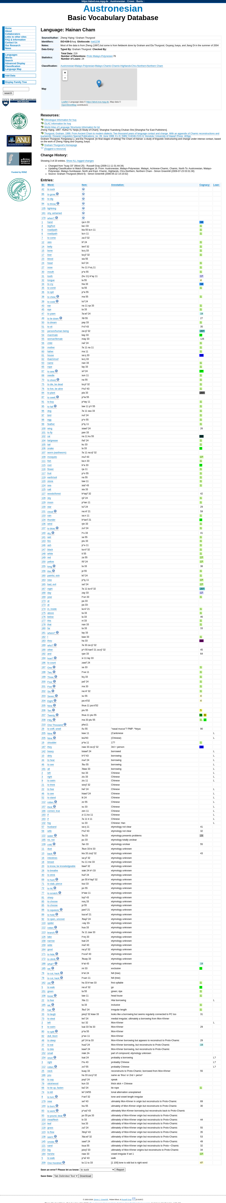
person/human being (58, 331)
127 (43, 493)
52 (43, 797)
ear (49, 305)
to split (50, 1031)
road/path (52, 229)
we (49, 968)
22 (43, 789)
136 (43, 524)
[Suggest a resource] (55, 148)
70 (43, 379)
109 (43, 457)
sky (49, 498)
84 (43, 392)
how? (50, 658)
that (49, 624)
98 (43, 419)
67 (43, 371)
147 (43, 549)
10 (43, 755)
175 (43, 613)
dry (49, 533)
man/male (52, 335)
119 (43, 477)
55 (43, 339)
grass (50, 1127)
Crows (130, 1)
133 (43, 515)
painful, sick (53, 575)
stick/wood (52, 1083)
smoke (50, 1142)
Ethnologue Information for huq (60, 120)
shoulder (51, 742)
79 (43, 1083)
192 (43, 653)
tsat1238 (95, 41)
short (50, 1058)
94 (43, 203)
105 (43, 444)
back (49, 853)
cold (49, 844)
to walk (51, 987)
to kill (50, 1092)
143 (43, 541)
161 (43, 213)
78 (43, 973)
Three (50, 677)
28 (43, 870)
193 (43, 814)
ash (49, 545)
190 (43, 649)
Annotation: (117, 185)
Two (49, 672)
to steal (51, 1018)
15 (43, 250)
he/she (51, 1154)
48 (43, 1040)
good (50, 949)
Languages (11, 54)
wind (49, 524)
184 (43, 1154)
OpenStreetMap (68, 105)
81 (43, 897)
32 (43, 280)
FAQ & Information (15, 39)
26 (43, 1009)
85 (43, 901)
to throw (51, 204)
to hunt (51, 880)
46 (43, 764)
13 (43, 853)
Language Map (13, 69)
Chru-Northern (138, 66)
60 (43, 351)
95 (43, 406)
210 (43, 724)
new (49, 580)
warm (50, 1137)
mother (51, 347)
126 (43, 937)
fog (49, 823)
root (49, 465)
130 (43, 507)
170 (43, 218)
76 (43, 388)
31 (43, 276)
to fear (50, 789)
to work (51, 1111)
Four (49, 682)
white (50, 553)
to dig (50, 199)
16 (43, 858)
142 (43, 751)
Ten (49, 710)
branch (51, 932)
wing (49, 428)
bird (49, 415)
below (50, 617)
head (50, 263)
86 (43, 194)
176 (43, 617)
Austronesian (117, 1)
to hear (51, 760)
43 (43, 305)
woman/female (55, 339)
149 (43, 557)
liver (49, 255)
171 (43, 954)
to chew (51, 297)
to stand (51, 797)
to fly (49, 432)
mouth (50, 272)
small (50, 1053)
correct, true (53, 811)
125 (43, 489)
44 (43, 760)
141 (43, 537)
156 (43, 571)
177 (43, 620)
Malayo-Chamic (103, 66)
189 (43, 645)
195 (43, 839)
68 (43, 375)
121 (43, 1145)
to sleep (51, 1040)
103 (43, 1119)
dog (49, 411)
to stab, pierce (54, 883)
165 (43, 584)
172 (43, 959)
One (49, 667)
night (49, 588)
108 (43, 995)
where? (51, 633)
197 (43, 667)
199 (43, 677)
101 (43, 432)
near (49, 1101)
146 (43, 545)
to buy (50, 401)
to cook (51, 302)
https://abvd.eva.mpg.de (95, 1)
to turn (50, 1097)
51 (43, 326)
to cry (50, 284)
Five (49, 686)
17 (43, 255)
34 (43, 284)
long (49, 566)
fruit (49, 473)
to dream (52, 322)
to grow (51, 194)
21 (43, 784)
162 (43, 982)
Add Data (10, 75)
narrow (51, 941)
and (49, 653)
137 (43, 528)
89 (43, 914)
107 (43, 452)
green (50, 991)
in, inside (52, 609)
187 (43, 747)
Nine (49, 706)
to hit (49, 888)
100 (43, 428)
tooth (50, 276)
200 (43, 681)
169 (43, 597)
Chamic (116, 66)
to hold (51, 915)
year (49, 597)
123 (43, 1132)
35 (43, 288)
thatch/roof (52, 359)
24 (43, 263)
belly (49, 246)
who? (50, 645)
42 (43, 189)
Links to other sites (15, 37)
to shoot (51, 380)
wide (49, 945)
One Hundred (54, 1163)
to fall (50, 406)
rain (49, 515)
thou (49, 640)
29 (43, 728)
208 (43, 720)
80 (43, 1031)
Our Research (12, 45)
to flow (50, 1132)
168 (43, 592)
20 (43, 866)
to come (51, 238)
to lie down (53, 318)
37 (43, 1044)
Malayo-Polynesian (84, 66)
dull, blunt (52, 1036)
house (50, 355)
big (49, 1150)
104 (43, 440)
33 (43, 1014)
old (49, 983)
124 (43, 485)
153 (43, 1150)
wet (49, 537)
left (49, 773)
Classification (12, 66)
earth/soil (52, 477)
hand (50, 222)
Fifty (49, 720)
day (49, 592)
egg (49, 419)
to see (50, 764)
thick (49, 807)
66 (43, 1087)
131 (43, 511)
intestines (52, 858)
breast (50, 862)
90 (43, 199)
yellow (50, 561)
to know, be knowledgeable (61, 866)
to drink (51, 875)
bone (50, 250)
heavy (50, 751)
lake (49, 937)
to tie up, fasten (55, 1087)
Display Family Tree (16, 82)
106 (43, 448)
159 (43, 945)
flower (50, 469)
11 (43, 848)
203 (43, 696)
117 (43, 473)
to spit (50, 292)
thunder (51, 519)
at (48, 601)
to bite (50, 1049)
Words (8, 57)
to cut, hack (53, 973)
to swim (51, 780)
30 (43, 272)
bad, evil (51, 584)
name (50, 363)
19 (43, 742)
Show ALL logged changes (80, 161)
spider (50, 923)
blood (50, 259)
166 (43, 811)
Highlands (125, 66)
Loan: (216, 185)
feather (51, 424)
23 (43, 259)
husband (51, 826)
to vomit (51, 288)
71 (43, 883)
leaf (49, 1123)
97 (43, 415)
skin (49, 242)
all (48, 769)
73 (43, 1018)
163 (43, 580)
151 (43, 991)
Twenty (51, 715)
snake (50, 448)
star (49, 507)
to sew (50, 371)
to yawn (51, 313)
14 (43, 246)
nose (49, 267)
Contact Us (11, 42)
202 (43, 691)
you (49, 1075)
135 (43, 208)
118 (43, 1127)
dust (49, 848)
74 (43, 1092)
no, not (51, 839)
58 (43, 831)
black (50, 549)
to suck (51, 189)
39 (43, 301)
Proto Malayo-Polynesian (100, 56)
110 (43, 923)
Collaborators (12, 34)
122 (43, 835)
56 (43, 343)
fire (49, 541)
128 (43, 498)
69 (43, 879)
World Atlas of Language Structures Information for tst (72, 127)
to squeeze (53, 910)
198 (43, 672)
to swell (51, 397)
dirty (49, 755)
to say (50, 1079)
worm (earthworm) (56, 452)
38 (43, 296)
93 (43, 1115)
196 (43, 662)
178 (43, 624)
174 (43, 609)
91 (43, 401)
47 (43, 313)
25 (43, 1071)
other (50, 649)
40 (43, 875)
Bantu (139, 1)
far (48, 628)
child (49, 343)
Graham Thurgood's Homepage (60, 145)
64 (43, 1079)
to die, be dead (55, 384)
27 (43, 267)
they (49, 747)
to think (51, 784)
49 (43, 318)
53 (43, 331)
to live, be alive (55, 388)
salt (49, 489)
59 (43, 347)
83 (43, 1110)
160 (43, 575)
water (50, 836)
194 (43, 658)
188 (43, 963)
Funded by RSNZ (19, 172)
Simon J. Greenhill (101, 1200)
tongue (51, 280)
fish (49, 461)
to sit (49, 326)
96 (43, 411)
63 (43, 363)
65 (43, 366)
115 (43, 465)
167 (43, 588)
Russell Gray (126, 1200)
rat (48, 436)
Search (9, 60)
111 (43, 461)
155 (43, 566)
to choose (52, 901)
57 (43, 826)
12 (43, 242)
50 (43, 322)
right (49, 776)
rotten (50, 802)
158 (43, 941)
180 (43, 628)
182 (43, 637)
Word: (50, 185)
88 (43, 909)
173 (43, 601)
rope (49, 366)
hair (49, 1010)
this (49, 620)
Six (49, 691)
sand (49, 1145)
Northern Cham (155, 66)
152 (43, 1053)
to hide (51, 954)
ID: (43, 185)
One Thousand (55, 725)
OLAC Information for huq (57, 123)
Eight (50, 701)
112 (43, 802)
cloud (50, 511)
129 (43, 502)
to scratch (52, 893)
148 (43, 553)
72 (43, 888)
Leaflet (64, 102)
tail (49, 444)
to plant (51, 392)
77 (43, 893)
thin (49, 571)
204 (43, 700)
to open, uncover (56, 919)
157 (43, 806)
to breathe (52, 870)
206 (43, 710)
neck (49, 1071)
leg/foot (51, 226)
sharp (50, 897)
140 (43, 533)
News (8, 48)
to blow (51, 528)
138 (43, 1136)
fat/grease (52, 440)
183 (43, 640)
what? (50, 964)
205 (43, 705)
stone (50, 481)
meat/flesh (52, 1119)
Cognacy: (204, 185)
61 (43, 355)
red (49, 557)
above (50, 613)
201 (43, 686)
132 (43, 823)
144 (43, 1106)
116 (43, 469)
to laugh (51, 1014)
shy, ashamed (54, 213)
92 (43, 919)
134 (43, 519)
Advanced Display (15, 63)
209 (43, 1162)
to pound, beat (54, 1116)
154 (43, 1057)
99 (43, 424)
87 (43, 397)
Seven (50, 696)
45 (43, 309)
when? (50, 218)
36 (43, 292)
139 (43, 844)
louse (50, 996)
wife (49, 831)
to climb (51, 959)
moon (50, 502)
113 (43, 932)
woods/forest (54, 493)
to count (51, 662)
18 (43, 862)
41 (43, 1049)
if (48, 814)
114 (43, 1123)
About (8, 31)
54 (43, 335)
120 (43, 481)
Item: (84, 185)
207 (43, 715)
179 (43, 1101)
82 (43, 1036)
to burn (51, 1106)
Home (8, 28)
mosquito (52, 457)
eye (49, 309)
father (50, 351)
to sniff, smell (54, 728)
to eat (50, 1044)
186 (43, 1075)
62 (43, 359)
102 (43, 436)
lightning (51, 208)
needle (51, 375)
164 (43, 949)
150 (43, 561)
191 (43, 769)
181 (43, 632)
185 (43, 968)
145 (43, 1141)
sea (49, 485)
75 (43, 384)
